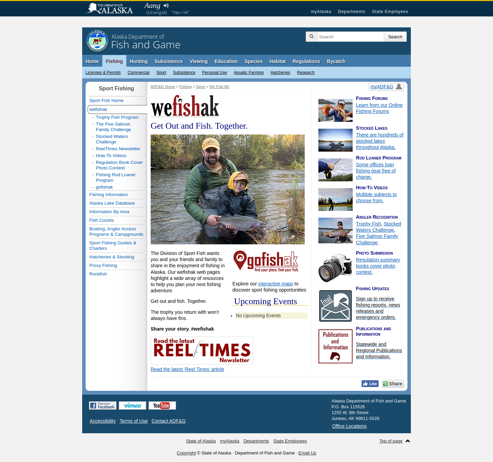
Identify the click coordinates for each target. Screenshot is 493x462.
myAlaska (321, 11)
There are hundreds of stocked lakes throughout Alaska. (380, 141)
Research (306, 72)
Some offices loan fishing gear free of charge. (376, 171)
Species (253, 61)
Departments (351, 11)
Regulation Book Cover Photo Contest (119, 165)
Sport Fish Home (106, 100)
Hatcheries (280, 72)
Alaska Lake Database (112, 203)
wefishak (98, 109)
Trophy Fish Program (117, 117)
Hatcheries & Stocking (111, 256)
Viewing (199, 61)
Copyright (186, 452)
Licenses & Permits (103, 72)
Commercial (139, 72)
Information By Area (109, 211)
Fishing (114, 61)
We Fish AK (219, 87)
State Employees (390, 11)
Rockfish (98, 274)
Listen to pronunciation (166, 5)
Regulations (306, 61)
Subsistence (184, 72)
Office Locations (349, 426)
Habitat (277, 61)
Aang (152, 5)
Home (92, 61)
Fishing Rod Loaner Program (116, 177)
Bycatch (336, 61)
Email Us (307, 452)
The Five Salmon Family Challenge (113, 126)
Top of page (391, 441)
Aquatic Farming (249, 72)
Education (226, 61)
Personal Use (214, 72)
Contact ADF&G (169, 421)
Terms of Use (133, 421)
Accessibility (103, 421)
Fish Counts (101, 220)
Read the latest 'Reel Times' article (187, 369)
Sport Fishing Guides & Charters (112, 245)
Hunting (139, 61)
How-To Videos (111, 155)
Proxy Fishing (103, 265)
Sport (161, 72)
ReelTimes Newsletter (118, 148)
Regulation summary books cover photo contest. (378, 266)
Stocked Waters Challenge (112, 139)
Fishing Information (108, 194)
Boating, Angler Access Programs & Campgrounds (116, 231)
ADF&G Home (163, 87)
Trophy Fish (368, 224)
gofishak (104, 187)
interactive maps (275, 283)
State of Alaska (113, 9)
